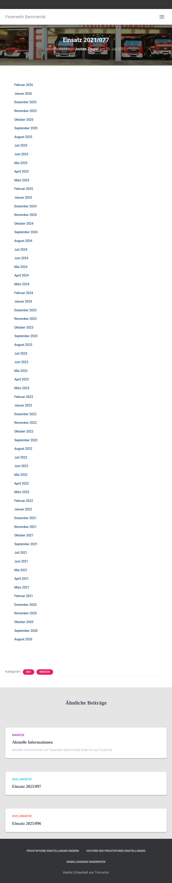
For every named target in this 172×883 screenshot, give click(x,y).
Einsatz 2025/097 (26, 786)
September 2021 (26, 544)
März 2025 (21, 180)
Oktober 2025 (23, 119)
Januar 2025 (23, 197)
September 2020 (26, 631)
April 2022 (21, 483)
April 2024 (21, 275)
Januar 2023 (23, 405)
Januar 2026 (23, 93)
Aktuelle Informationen (32, 742)
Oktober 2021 (23, 535)
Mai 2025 (21, 163)
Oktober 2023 (23, 327)
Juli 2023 (20, 353)
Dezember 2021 (25, 518)
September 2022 (26, 440)
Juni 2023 (21, 362)
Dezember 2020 (25, 604)
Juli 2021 (20, 552)
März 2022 (21, 492)
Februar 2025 (23, 189)
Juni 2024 (21, 258)
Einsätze (45, 672)
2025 (15, 779)
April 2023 (21, 379)
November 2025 (25, 111)
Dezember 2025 (25, 102)
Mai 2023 (21, 371)
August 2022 (23, 448)
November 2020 (25, 613)
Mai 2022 (21, 475)
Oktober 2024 (23, 223)
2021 (28, 672)
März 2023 (21, 388)
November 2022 (25, 422)
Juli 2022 (20, 457)
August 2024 (23, 241)
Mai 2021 (21, 570)
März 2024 (21, 284)
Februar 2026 (23, 85)
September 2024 (26, 232)
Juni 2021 (21, 561)
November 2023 (25, 319)
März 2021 (21, 587)
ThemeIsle (102, 872)
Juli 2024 (20, 249)
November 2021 (25, 527)
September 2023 (26, 336)
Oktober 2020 (23, 622)
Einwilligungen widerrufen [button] (86, 861)
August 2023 (23, 345)
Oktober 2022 (23, 431)
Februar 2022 (23, 501)
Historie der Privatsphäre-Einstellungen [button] (115, 850)
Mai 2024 (21, 267)
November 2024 (25, 215)
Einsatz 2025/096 (26, 823)
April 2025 (21, 171)
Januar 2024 (23, 301)
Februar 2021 (23, 596)
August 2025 (23, 137)
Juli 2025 (20, 145)
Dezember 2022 (25, 414)
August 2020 (23, 639)
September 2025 (26, 128)
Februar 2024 (23, 293)
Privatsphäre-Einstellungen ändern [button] (53, 850)
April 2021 (21, 578)
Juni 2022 (21, 466)
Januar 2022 (23, 509)
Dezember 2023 (25, 310)
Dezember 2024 (25, 206)
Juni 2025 (21, 154)
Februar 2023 (23, 397)
